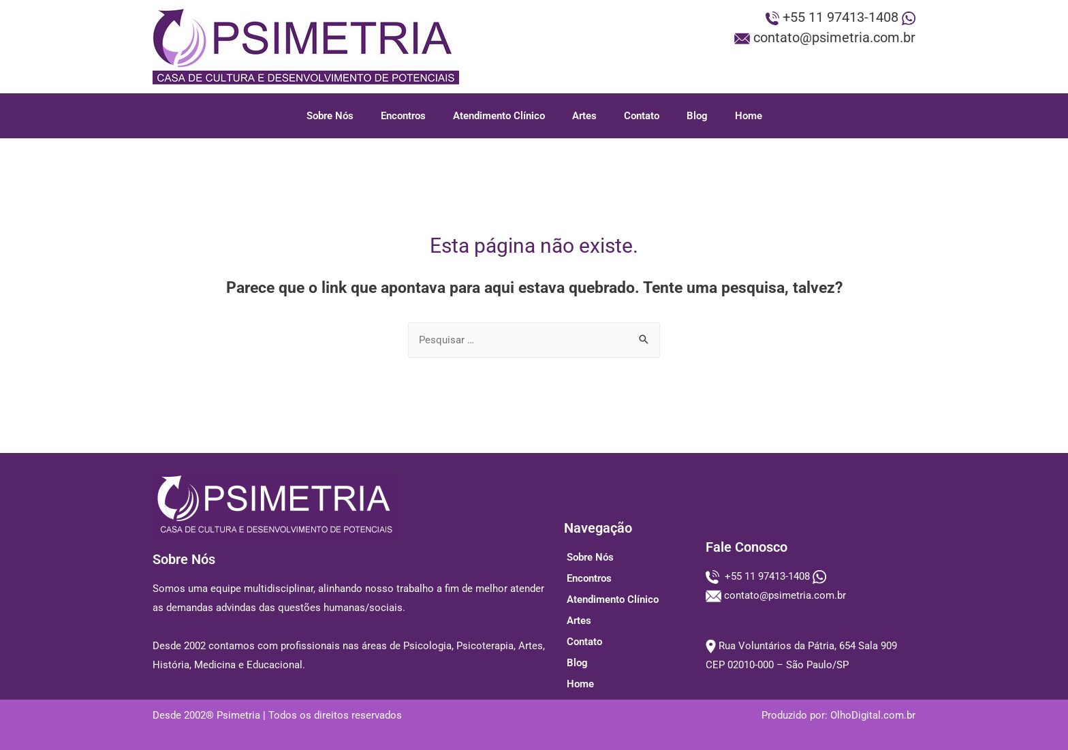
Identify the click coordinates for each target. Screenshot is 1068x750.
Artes (584, 116)
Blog (697, 116)
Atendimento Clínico (499, 116)
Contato (641, 116)
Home (748, 116)
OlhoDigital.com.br (872, 715)
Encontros (403, 116)
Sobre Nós (330, 116)
